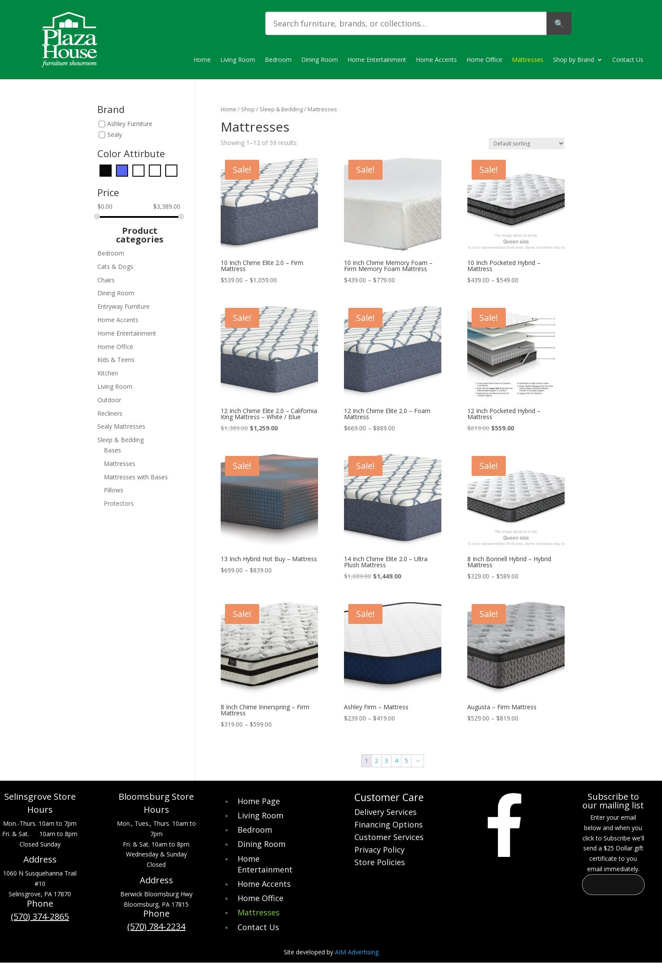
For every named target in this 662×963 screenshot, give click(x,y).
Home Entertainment (376, 60)
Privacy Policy (379, 851)
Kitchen (107, 373)
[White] (171, 170)
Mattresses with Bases (136, 477)
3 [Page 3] (386, 760)
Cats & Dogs (115, 266)
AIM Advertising (357, 952)
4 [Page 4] (396, 760)
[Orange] (155, 170)
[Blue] (122, 170)
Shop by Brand (573, 60)
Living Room (237, 60)
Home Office (484, 60)
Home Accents (436, 60)
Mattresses (527, 60)
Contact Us (627, 60)
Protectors (119, 503)
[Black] (105, 170)
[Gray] (138, 170)
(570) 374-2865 (40, 916)
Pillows (113, 490)
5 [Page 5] (406, 760)
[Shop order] (526, 143)
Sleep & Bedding (281, 109)
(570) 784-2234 (156, 926)
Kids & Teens (116, 359)
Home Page (259, 801)
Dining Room (319, 60)
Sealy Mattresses (121, 426)
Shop (248, 109)
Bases (112, 450)
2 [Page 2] (376, 760)
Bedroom (278, 60)
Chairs (106, 280)
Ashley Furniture (129, 124)
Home (202, 60)
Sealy (114, 134)
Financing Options (388, 825)
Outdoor (109, 400)
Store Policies (379, 863)
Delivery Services (385, 813)
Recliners (109, 413)
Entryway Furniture (123, 306)
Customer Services (389, 838)
